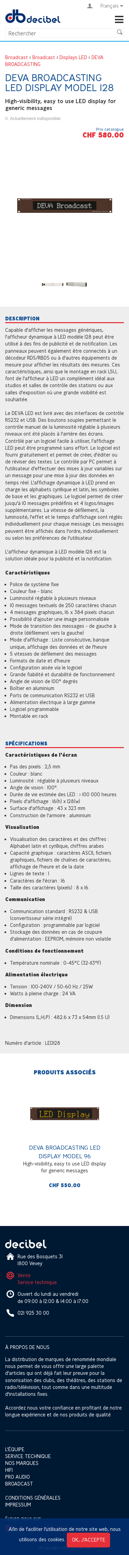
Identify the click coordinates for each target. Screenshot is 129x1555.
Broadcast (16, 57)
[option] (64, 1139)
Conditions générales (33, 1498)
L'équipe (14, 1449)
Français (112, 5)
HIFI (9, 1470)
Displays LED (73, 57)
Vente (24, 1275)
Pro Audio (17, 1477)
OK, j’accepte (88, 1540)
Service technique (37, 1282)
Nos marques (22, 1463)
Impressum (18, 1505)
